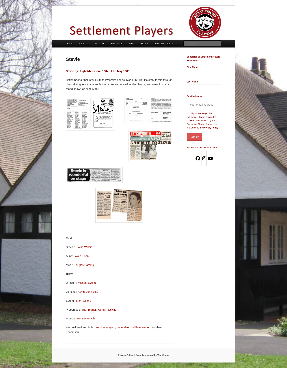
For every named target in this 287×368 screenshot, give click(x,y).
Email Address (194, 96)
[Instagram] (204, 158)
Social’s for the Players (202, 148)
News (132, 43)
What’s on (99, 43)
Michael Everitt (87, 282)
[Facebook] (197, 158)
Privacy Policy (204, 133)
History (144, 43)
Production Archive (163, 43)
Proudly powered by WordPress (152, 355)
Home (70, 43)
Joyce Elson (81, 255)
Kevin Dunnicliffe (88, 291)
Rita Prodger (88, 309)
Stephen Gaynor (105, 327)
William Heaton (141, 327)
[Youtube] (210, 158)
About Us (84, 43)
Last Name (192, 81)
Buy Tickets (117, 43)
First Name (192, 67)
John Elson (123, 327)
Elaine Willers (84, 247)
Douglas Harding (84, 264)
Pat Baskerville (86, 318)
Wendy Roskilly (107, 309)
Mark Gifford (83, 300)
